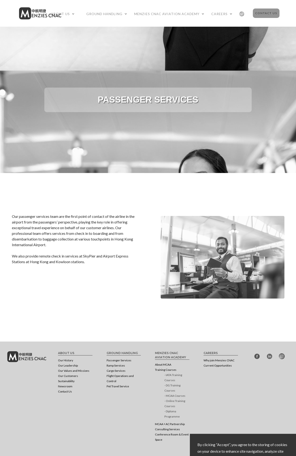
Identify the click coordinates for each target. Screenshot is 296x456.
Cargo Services (116, 370)
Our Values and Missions (73, 370)
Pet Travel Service (118, 386)
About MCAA (163, 364)
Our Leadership (68, 365)
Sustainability (66, 381)
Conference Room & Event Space (172, 437)
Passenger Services (119, 360)
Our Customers (68, 376)
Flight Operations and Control (120, 378)
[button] (64, 13)
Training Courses (165, 370)
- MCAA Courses (174, 395)
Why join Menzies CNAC (219, 360)
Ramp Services (116, 365)
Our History (65, 360)
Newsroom (65, 386)
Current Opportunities (218, 365)
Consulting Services (167, 429)
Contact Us (266, 13)
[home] (40, 12)
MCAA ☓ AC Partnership (170, 424)
